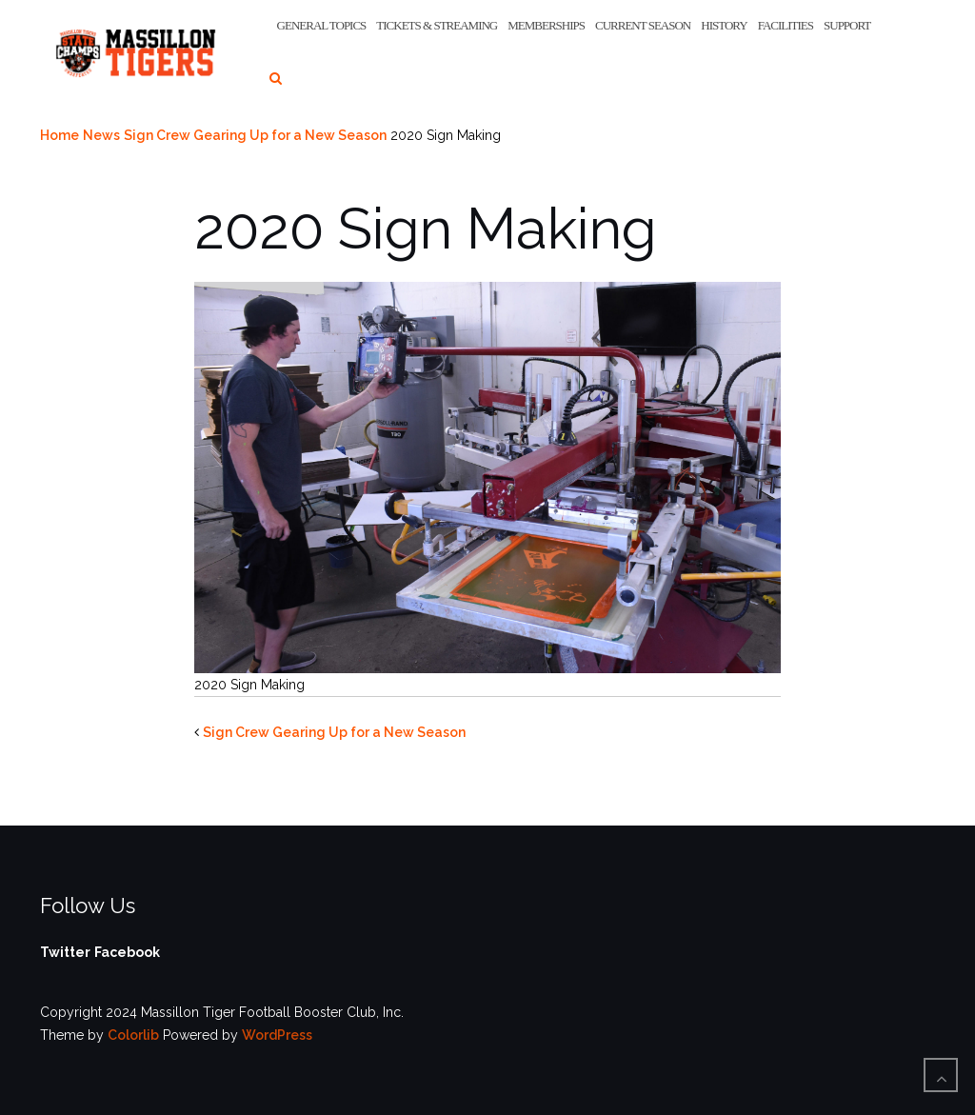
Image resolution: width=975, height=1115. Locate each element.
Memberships (546, 25)
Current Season (642, 25)
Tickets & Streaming (436, 25)
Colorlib (133, 1035)
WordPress (277, 1035)
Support (847, 25)
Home (59, 135)
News (101, 135)
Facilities (785, 25)
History (723, 25)
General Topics (322, 25)
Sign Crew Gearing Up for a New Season (255, 135)
